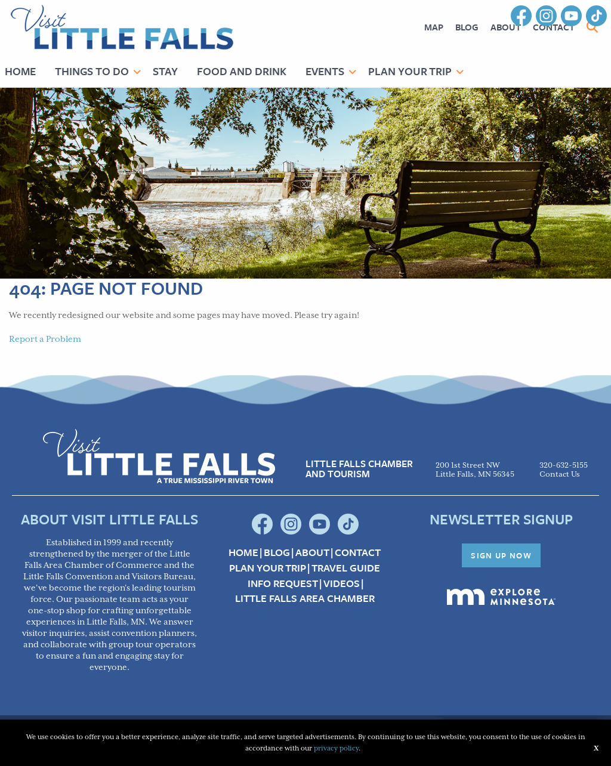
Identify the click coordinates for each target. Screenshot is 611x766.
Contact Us (559, 474)
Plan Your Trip (410, 71)
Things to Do (92, 71)
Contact (358, 552)
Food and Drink (241, 71)
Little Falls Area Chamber (305, 598)
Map (433, 26)
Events (325, 71)
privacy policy (336, 748)
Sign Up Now (501, 555)
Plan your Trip (267, 568)
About (505, 26)
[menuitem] (433, 27)
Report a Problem (45, 339)
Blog (467, 26)
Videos (341, 583)
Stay (165, 71)
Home (243, 552)
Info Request (283, 583)
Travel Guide (345, 568)
